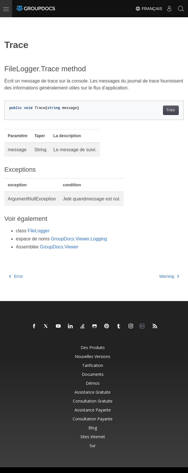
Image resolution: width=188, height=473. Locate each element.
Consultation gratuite (93, 401)
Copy (171, 110)
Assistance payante (93, 410)
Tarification (92, 365)
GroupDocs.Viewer (59, 246)
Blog (92, 427)
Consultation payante (93, 419)
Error (16, 276)
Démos (93, 383)
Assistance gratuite (93, 392)
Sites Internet (92, 436)
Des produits (93, 347)
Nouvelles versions (92, 356)
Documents (93, 374)
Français (148, 8)
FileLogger (39, 230)
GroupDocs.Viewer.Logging (79, 238)
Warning (169, 276)
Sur (93, 445)
